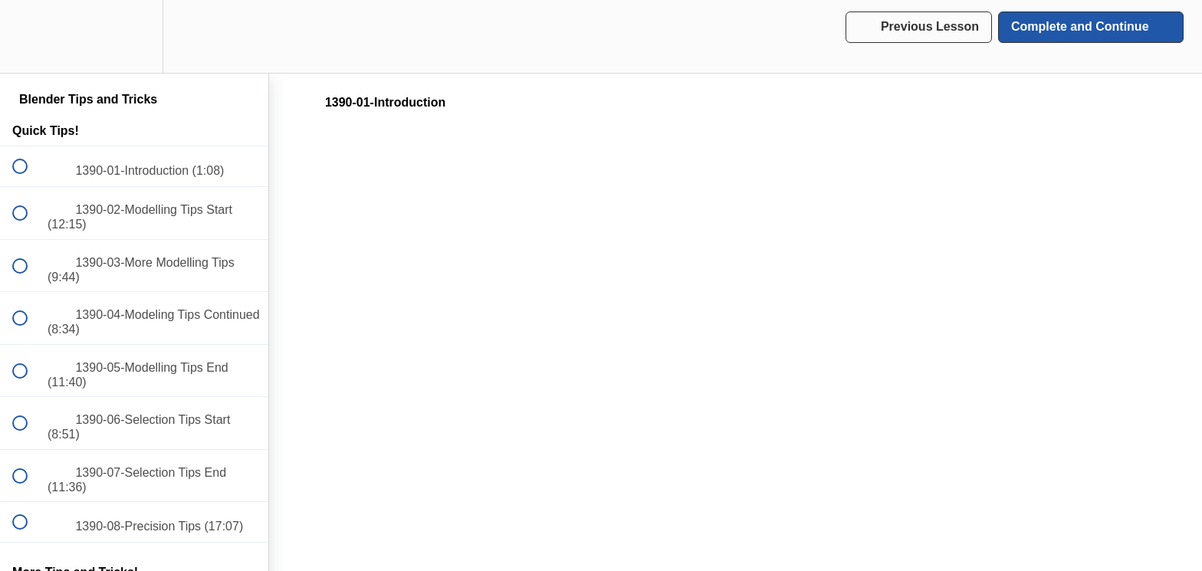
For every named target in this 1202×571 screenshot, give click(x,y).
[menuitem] (134, 36)
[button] (28, 36)
